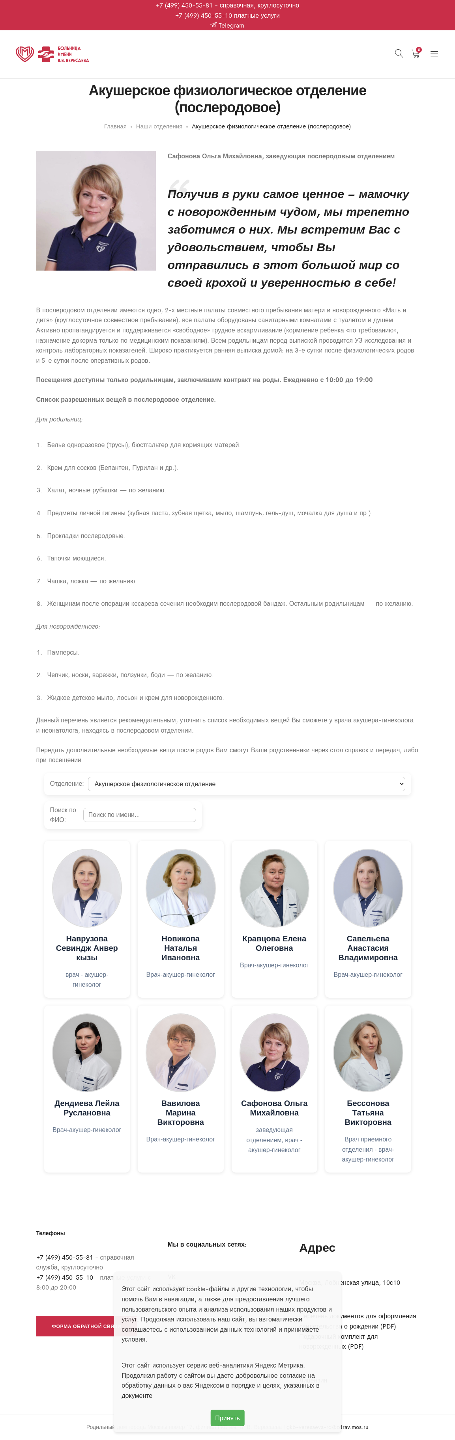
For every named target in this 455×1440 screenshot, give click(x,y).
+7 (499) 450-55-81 (184, 4)
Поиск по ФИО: (63, 815)
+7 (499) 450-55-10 (203, 15)
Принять (227, 1417)
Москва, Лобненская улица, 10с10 (349, 1283)
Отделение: (67, 784)
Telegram (227, 25)
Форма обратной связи (87, 1327)
